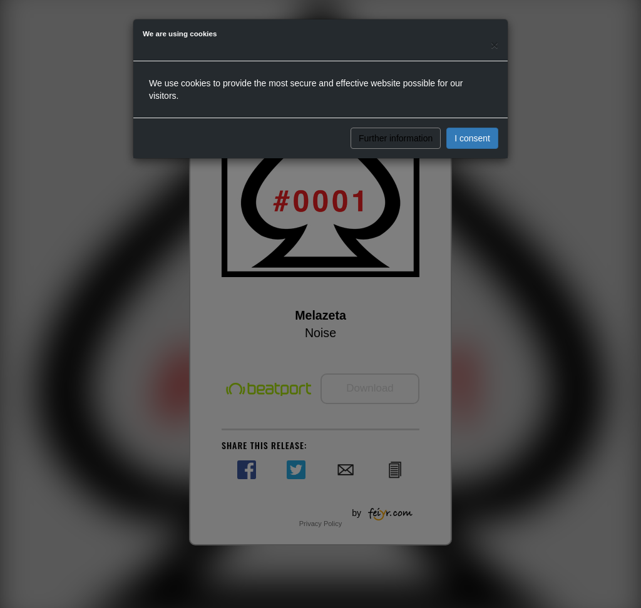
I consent (472, 138)
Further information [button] (396, 138)
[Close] (494, 44)
